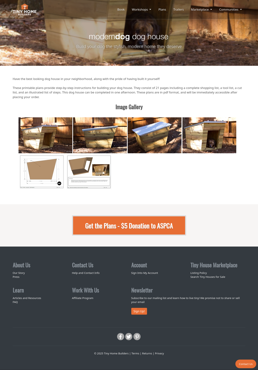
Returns (147, 353)
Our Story (19, 273)
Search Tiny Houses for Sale (207, 277)
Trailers (178, 9)
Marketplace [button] (200, 9)
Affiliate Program (82, 298)
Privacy (159, 353)
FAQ (15, 302)
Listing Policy (198, 273)
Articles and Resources (27, 298)
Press (16, 277)
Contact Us (246, 364)
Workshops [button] (140, 9)
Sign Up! (139, 311)
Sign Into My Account (144, 273)
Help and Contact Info (86, 273)
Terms (135, 353)
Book (121, 9)
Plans (162, 9)
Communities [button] (229, 9)
